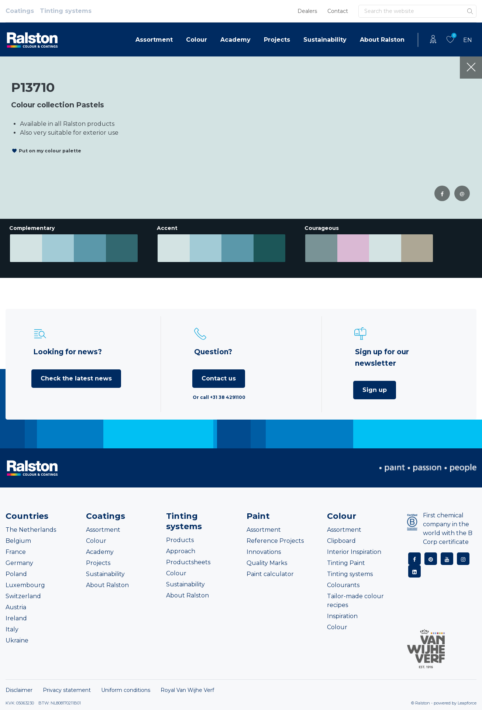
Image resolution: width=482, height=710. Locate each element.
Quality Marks (267, 562)
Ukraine (17, 640)
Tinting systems (66, 10)
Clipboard (341, 540)
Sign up (374, 389)
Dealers (307, 11)
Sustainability (325, 39)
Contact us (219, 378)
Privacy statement (67, 690)
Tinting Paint (346, 562)
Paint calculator (270, 574)
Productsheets (188, 562)
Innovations (264, 551)
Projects (277, 39)
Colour (196, 39)
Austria (16, 607)
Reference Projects (275, 540)
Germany (19, 562)
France (16, 551)
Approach (180, 551)
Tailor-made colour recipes (355, 601)
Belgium (18, 540)
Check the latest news (76, 378)
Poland (16, 574)
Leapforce (467, 703)
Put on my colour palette (50, 151)
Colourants (343, 585)
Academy (235, 39)
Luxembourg (25, 585)
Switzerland (23, 596)
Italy (12, 629)
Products (180, 540)
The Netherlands (31, 529)
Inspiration (342, 616)
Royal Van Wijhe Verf (187, 690)
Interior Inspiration (354, 551)
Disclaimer (19, 690)
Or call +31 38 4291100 (219, 397)
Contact (337, 11)
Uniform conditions (125, 690)
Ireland (16, 618)
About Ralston (382, 39)
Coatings (20, 10)
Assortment (154, 39)
